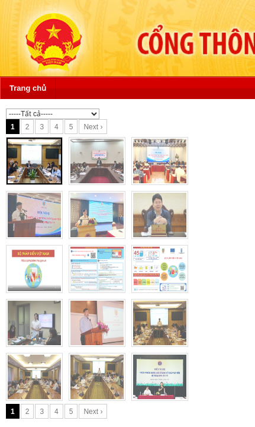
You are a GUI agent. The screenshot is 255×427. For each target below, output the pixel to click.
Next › (92, 127)
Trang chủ (27, 88)
